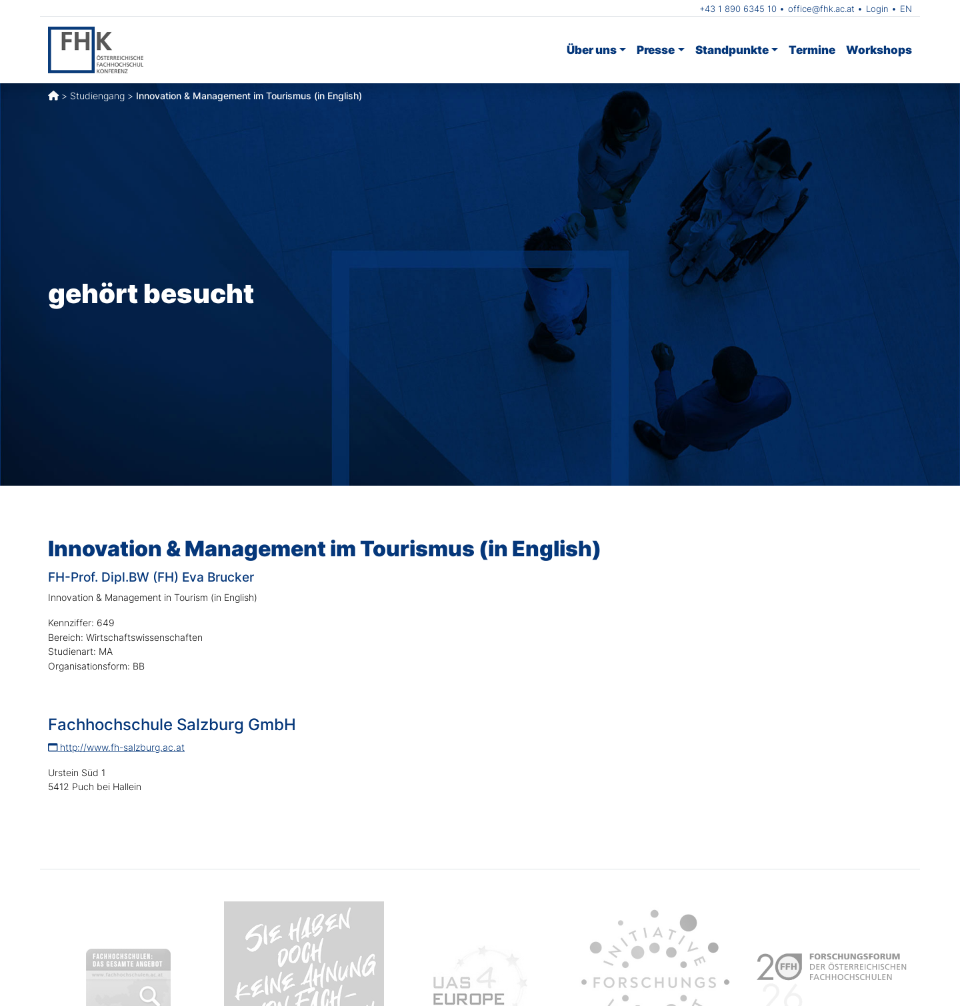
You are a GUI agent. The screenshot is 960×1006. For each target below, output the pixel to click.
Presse (656, 50)
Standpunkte (732, 50)
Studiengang (97, 95)
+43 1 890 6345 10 (738, 8)
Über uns (592, 50)
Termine (812, 50)
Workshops (879, 50)
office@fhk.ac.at (821, 8)
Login (877, 8)
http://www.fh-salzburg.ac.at (116, 747)
